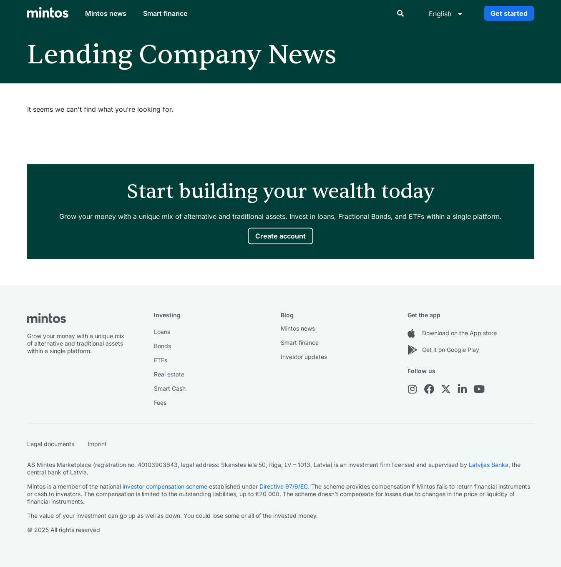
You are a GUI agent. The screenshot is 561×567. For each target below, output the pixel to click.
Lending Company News (182, 55)
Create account (280, 236)
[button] (400, 13)
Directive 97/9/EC (283, 486)
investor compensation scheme (165, 486)
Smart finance (165, 13)
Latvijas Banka (488, 464)
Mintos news (105, 13)
